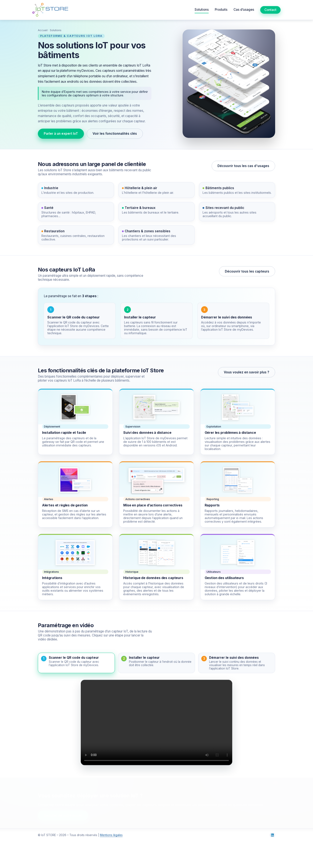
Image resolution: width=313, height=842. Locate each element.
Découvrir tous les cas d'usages (243, 167)
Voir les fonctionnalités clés (115, 134)
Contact (270, 10)
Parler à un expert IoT (61, 134)
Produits (221, 10)
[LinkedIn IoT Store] (272, 835)
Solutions (202, 10)
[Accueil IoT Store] (50, 10)
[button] (76, 664)
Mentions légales (111, 835)
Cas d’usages (243, 10)
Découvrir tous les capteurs (247, 272)
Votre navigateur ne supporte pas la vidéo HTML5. (156, 723)
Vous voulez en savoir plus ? (246, 373)
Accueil (43, 30)
